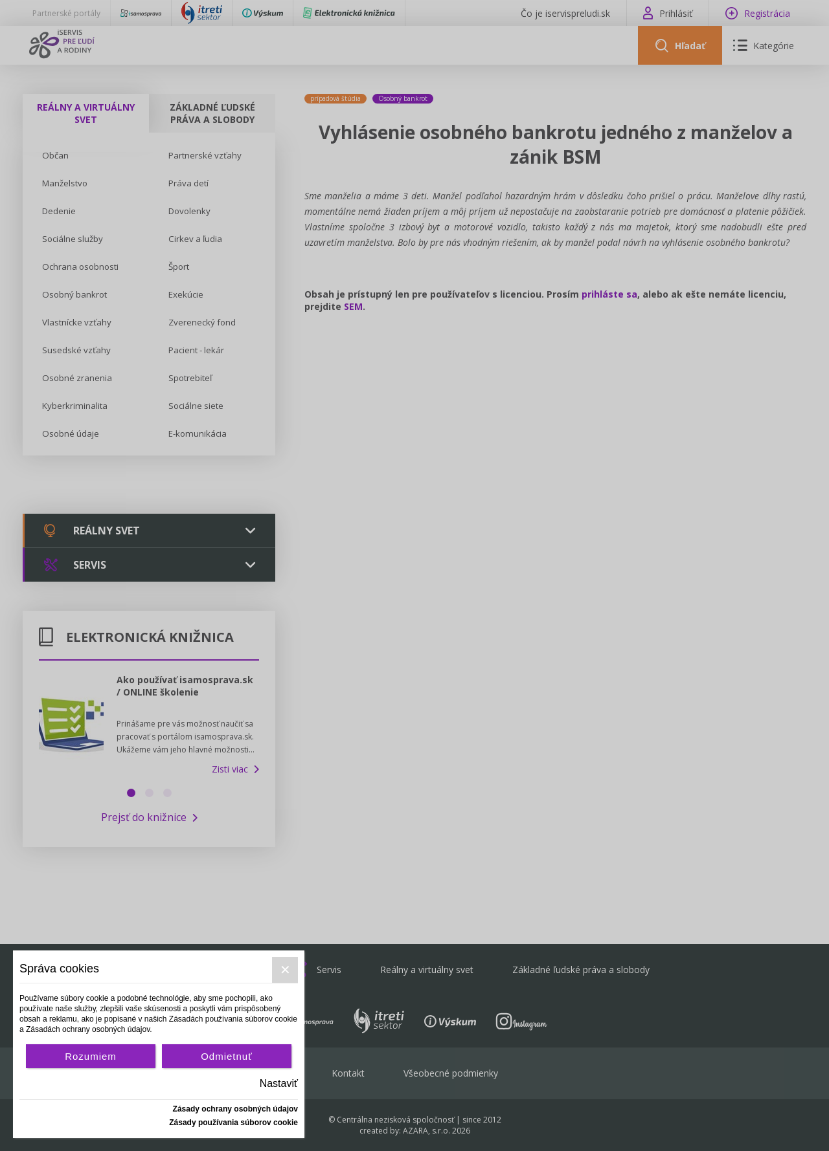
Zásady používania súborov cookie (233, 1122)
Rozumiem (91, 1056)
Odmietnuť (227, 1056)
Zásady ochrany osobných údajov (235, 1108)
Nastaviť (279, 1083)
